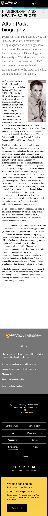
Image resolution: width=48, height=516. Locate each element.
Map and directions (10, 374)
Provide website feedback (12, 386)
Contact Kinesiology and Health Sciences (19, 364)
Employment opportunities (13, 379)
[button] (35, 3)
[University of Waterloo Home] (9, 3)
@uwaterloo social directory (24, 471)
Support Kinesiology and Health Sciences (19, 369)
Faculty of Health (21, 357)
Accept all (17, 508)
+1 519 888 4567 (26, 413)
